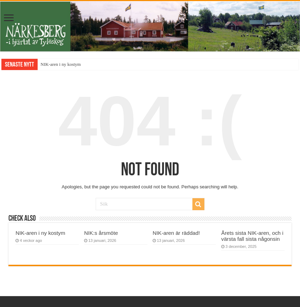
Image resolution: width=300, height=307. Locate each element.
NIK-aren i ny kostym (60, 64)
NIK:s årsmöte (101, 233)
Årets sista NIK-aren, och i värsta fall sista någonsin (252, 236)
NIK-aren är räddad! (176, 233)
